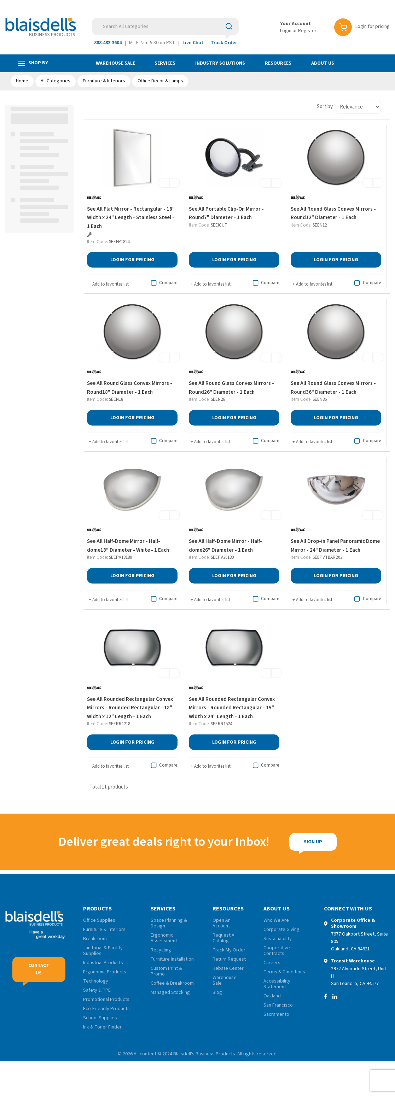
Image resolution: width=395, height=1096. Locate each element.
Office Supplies (99, 920)
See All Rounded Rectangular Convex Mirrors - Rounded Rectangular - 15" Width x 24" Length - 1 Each (232, 708)
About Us (322, 63)
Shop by (33, 63)
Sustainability (277, 938)
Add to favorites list (109, 284)
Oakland (272, 996)
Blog (217, 992)
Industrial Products (103, 962)
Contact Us (38, 969)
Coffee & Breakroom (172, 983)
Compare (163, 283)
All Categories (55, 80)
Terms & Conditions (284, 971)
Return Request (229, 959)
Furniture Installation (172, 959)
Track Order (224, 42)
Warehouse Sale (115, 63)
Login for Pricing (132, 259)
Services (165, 63)
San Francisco (278, 1005)
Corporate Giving (281, 929)
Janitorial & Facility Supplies (103, 950)
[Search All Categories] (165, 26)
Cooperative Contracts (276, 950)
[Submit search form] (229, 26)
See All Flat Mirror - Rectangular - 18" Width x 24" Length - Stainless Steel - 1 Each (131, 217)
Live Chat (192, 42)
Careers (271, 962)
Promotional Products (106, 999)
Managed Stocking (170, 992)
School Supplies (100, 1017)
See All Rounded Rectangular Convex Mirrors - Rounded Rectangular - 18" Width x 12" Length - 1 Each (130, 708)
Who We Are (276, 920)
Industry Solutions (220, 63)
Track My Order (229, 950)
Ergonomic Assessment (164, 938)
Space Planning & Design (169, 923)
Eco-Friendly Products (106, 1008)
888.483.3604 (108, 42)
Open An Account (222, 923)
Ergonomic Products (104, 971)
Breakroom (95, 938)
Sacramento (276, 1014)
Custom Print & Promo (166, 971)
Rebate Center (228, 968)
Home (22, 80)
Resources (278, 63)
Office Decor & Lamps (160, 80)
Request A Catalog (223, 938)
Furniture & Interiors (104, 80)
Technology (95, 981)
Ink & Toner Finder (102, 1027)
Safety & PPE (97, 990)
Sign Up (309, 841)
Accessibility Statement (276, 984)
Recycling (161, 950)
